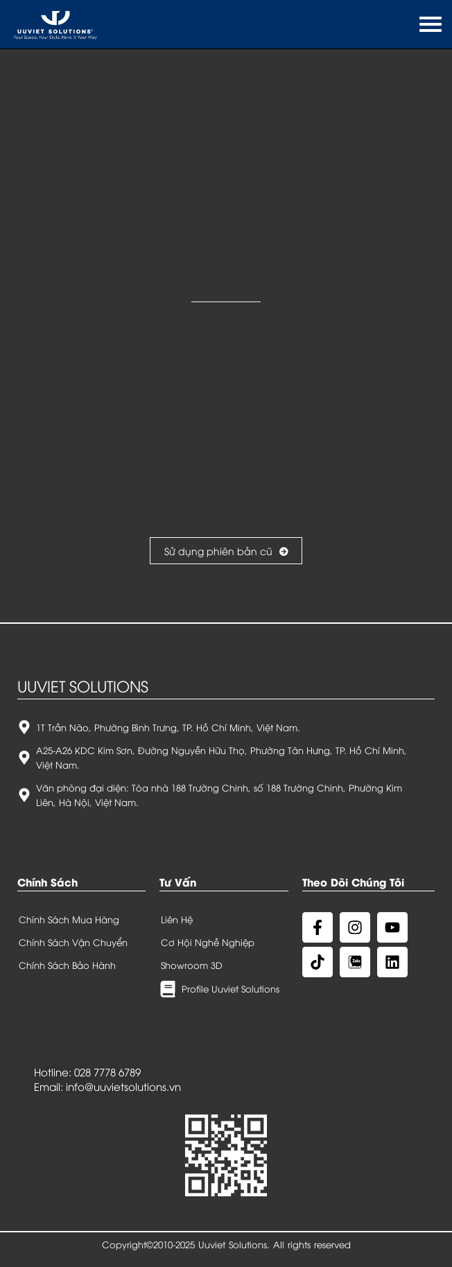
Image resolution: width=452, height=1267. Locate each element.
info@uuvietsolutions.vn (123, 1086)
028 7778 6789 (107, 1071)
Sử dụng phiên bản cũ (226, 550)
